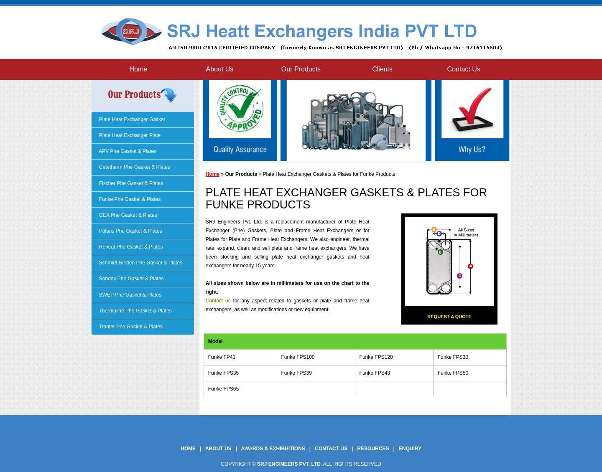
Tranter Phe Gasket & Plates (130, 327)
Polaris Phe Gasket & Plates (130, 231)
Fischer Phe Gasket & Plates (130, 183)
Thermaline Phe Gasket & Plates (135, 311)
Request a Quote (449, 316)
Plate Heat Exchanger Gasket (131, 119)
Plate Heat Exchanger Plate (129, 135)
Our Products (301, 69)
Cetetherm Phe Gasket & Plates (134, 167)
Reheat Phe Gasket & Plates (130, 247)
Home (138, 69)
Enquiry (410, 449)
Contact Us (463, 69)
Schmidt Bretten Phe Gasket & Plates (140, 263)
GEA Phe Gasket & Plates (127, 215)
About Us (219, 69)
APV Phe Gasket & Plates (127, 151)
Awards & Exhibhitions (273, 449)
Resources (373, 449)
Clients (382, 69)
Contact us (218, 301)
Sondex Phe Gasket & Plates (131, 279)
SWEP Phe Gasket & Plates (130, 295)
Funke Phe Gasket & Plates (129, 199)
